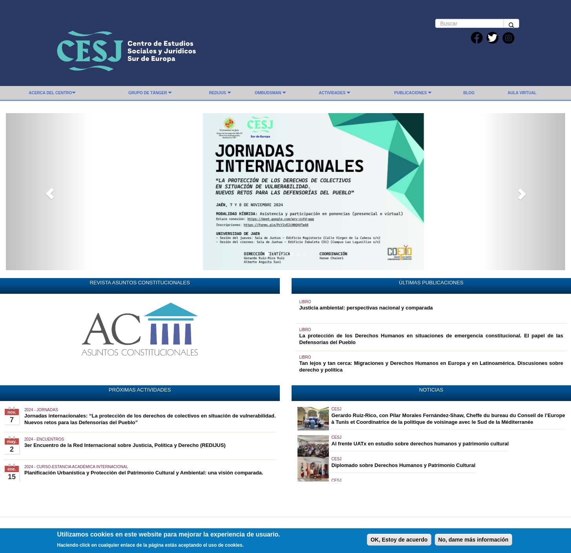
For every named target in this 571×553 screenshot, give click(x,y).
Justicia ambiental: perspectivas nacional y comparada (366, 308)
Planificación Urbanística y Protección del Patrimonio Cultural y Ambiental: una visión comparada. (143, 473)
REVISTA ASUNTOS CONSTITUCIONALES (140, 283)
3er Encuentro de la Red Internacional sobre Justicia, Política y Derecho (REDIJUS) (125, 445)
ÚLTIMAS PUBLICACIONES (431, 283)
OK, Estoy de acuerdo (398, 542)
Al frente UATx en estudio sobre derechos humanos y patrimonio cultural (420, 444)
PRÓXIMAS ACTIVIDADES (140, 390)
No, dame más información (473, 542)
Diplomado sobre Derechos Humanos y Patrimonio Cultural (404, 465)
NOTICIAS (431, 390)
